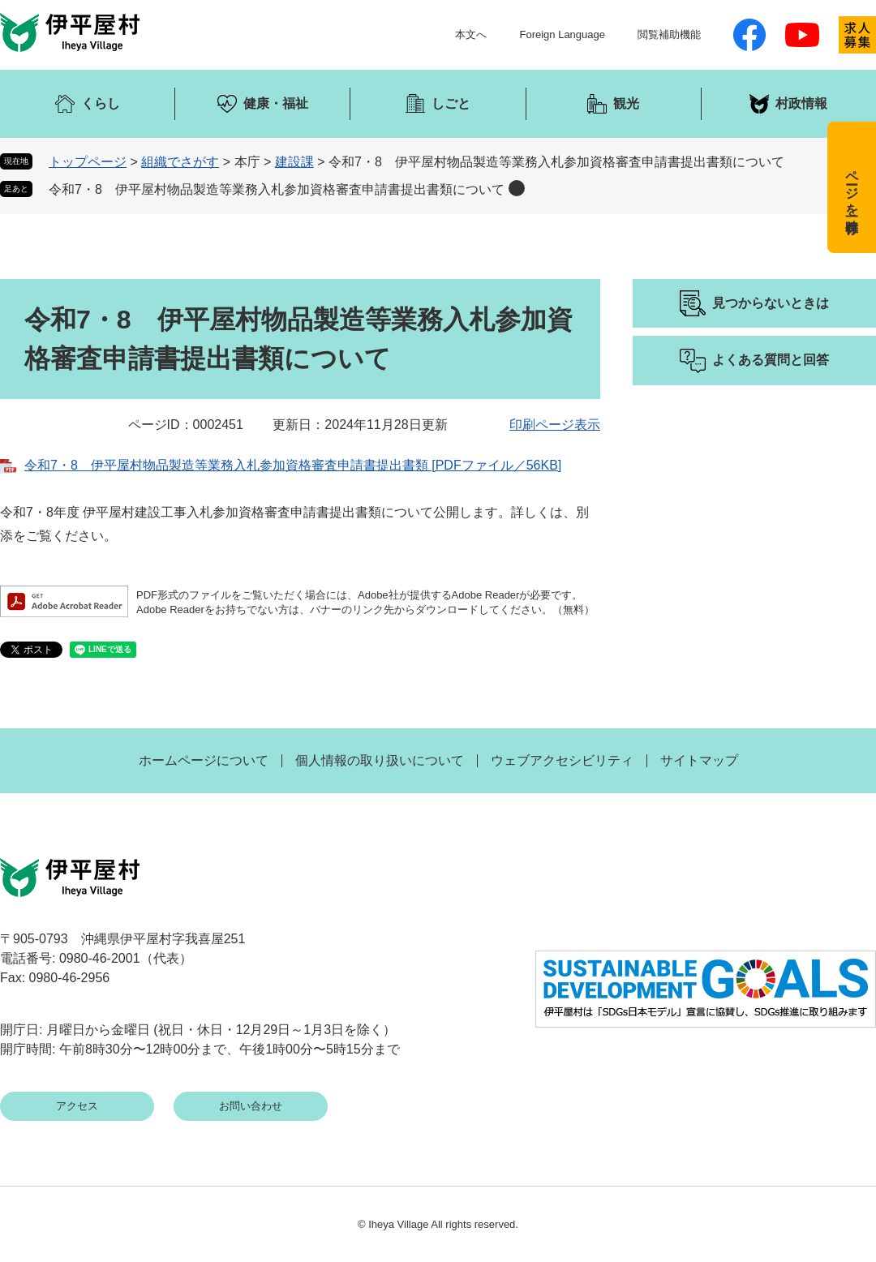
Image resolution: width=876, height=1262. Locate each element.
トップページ (88, 162)
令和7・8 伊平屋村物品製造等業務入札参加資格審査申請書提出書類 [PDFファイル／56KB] (292, 465)
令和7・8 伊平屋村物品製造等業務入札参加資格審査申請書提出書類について (277, 189)
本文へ (471, 34)
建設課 (294, 162)
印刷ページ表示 (554, 424)
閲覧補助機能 (669, 34)
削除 (517, 188)
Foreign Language (562, 34)
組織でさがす (180, 162)
